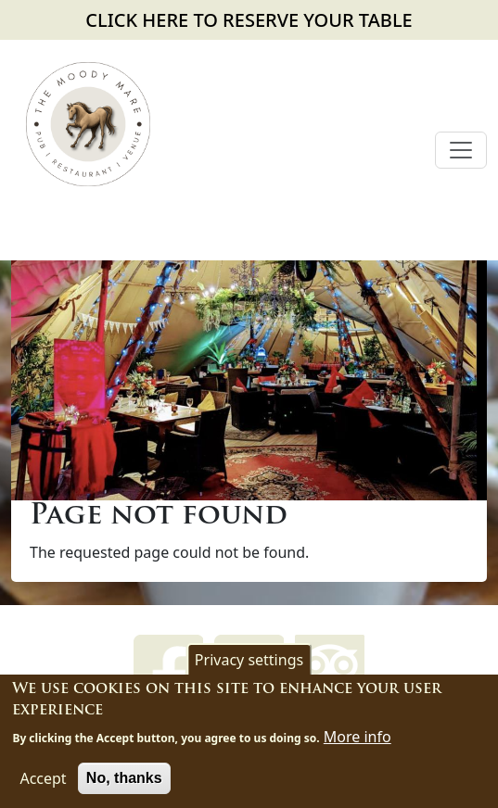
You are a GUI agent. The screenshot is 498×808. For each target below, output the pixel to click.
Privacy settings (249, 663)
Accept (42, 781)
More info (357, 739)
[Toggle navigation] (461, 150)
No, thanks (124, 781)
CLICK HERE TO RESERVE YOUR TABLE (248, 19)
